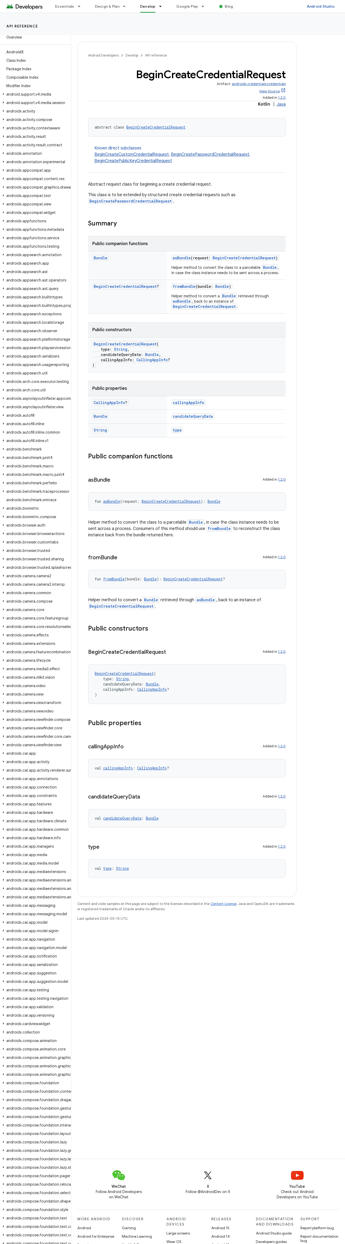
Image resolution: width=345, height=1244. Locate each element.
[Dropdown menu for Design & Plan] (126, 6)
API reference (22, 26)
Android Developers (103, 55)
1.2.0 (282, 97)
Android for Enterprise (95, 1236)
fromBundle (184, 286)
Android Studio (321, 6)
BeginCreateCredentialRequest (155, 127)
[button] (34, 94)
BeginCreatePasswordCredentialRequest (210, 154)
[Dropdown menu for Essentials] (81, 6)
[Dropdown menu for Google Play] (205, 6)
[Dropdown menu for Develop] (163, 6)
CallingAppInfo (152, 359)
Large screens (178, 1233)
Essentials (64, 6)
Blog (229, 6)
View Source (269, 91)
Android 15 (220, 1228)
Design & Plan (107, 6)
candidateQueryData (193, 416)
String (120, 349)
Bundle (100, 257)
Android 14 (220, 1236)
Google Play (187, 6)
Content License (223, 904)
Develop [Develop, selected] (148, 6)
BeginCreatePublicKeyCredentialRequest (133, 160)
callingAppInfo (188, 402)
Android (84, 1228)
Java (281, 104)
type (177, 430)
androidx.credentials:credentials (259, 84)
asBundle (182, 257)
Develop (132, 55)
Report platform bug (317, 1228)
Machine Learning (137, 1236)
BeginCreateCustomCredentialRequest (131, 154)
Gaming (129, 1228)
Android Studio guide (274, 1233)
